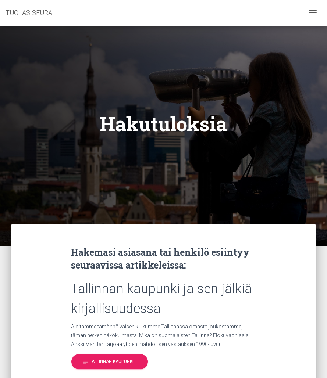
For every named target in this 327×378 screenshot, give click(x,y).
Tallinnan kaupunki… (109, 361)
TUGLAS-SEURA (29, 13)
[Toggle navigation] (312, 12)
